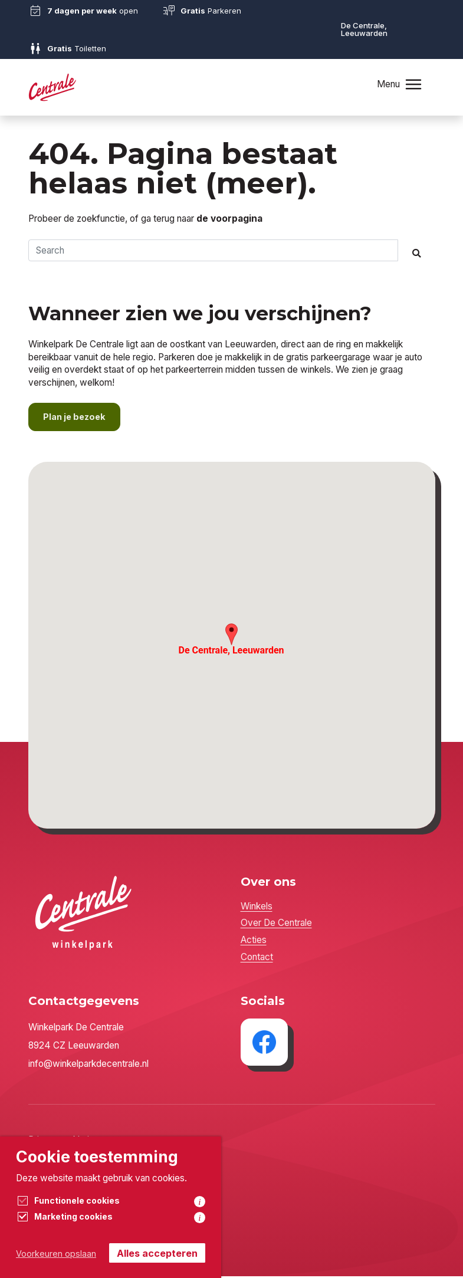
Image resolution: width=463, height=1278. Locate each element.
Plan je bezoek (76, 418)
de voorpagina (229, 218)
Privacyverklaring (63, 1141)
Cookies (45, 1197)
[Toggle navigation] (413, 84)
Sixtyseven (71, 1224)
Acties (254, 941)
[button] (231, 636)
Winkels (256, 907)
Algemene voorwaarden (77, 1169)
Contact (257, 958)
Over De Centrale (276, 924)
